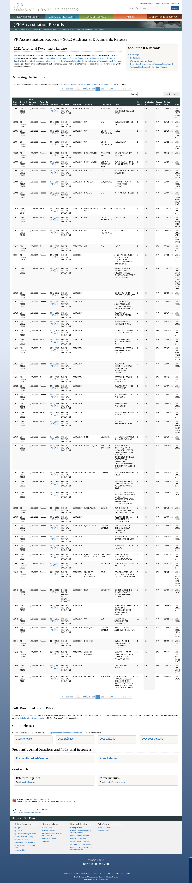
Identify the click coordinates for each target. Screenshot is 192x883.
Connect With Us (96, 860)
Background (135, 58)
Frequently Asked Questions (33, 758)
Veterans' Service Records (62, 17)
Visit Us (130, 17)
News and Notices (105, 828)
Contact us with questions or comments (27, 812)
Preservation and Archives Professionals (52, 834)
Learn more (170, 878)
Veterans (45, 841)
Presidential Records (22, 839)
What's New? (104, 824)
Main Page (134, 54)
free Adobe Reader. (40, 799)
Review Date (167, 103)
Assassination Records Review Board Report (148, 67)
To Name (88, 104)
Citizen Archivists (146, 3)
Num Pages (140, 103)
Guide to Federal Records (79, 835)
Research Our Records (27, 17)
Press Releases (108, 758)
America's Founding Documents (165, 17)
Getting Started (76, 828)
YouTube (99, 863)
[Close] (189, 860)
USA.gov (127, 873)
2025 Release (24, 738)
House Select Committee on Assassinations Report (151, 64)
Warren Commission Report (142, 61)
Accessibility (75, 873)
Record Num (23, 103)
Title (116, 104)
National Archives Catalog (23, 836)
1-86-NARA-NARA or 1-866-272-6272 (96, 879)
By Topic (17, 828)
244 (111, 89)
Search (175, 8)
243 (106, 89)
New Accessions (104, 831)
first (62, 89)
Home (16, 30)
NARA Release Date (32, 101)
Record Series (159, 103)
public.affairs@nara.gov (115, 782)
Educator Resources (96, 17)
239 (88, 89)
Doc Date (54, 104)
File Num (77, 104)
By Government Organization (25, 833)
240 (93, 89)
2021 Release (107, 738)
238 (84, 89)
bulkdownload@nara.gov (30, 718)
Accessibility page (71, 801)
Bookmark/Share (161, 3)
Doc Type (65, 104)
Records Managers (49, 838)
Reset (176, 94)
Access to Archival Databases (25, 842)
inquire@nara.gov (29, 782)
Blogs (103, 863)
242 (102, 89)
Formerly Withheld (44, 103)
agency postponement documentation (66, 732)
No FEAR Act (118, 873)
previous (69, 89)
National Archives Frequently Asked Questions (80, 832)
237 (79, 89)
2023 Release (65, 738)
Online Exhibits (19, 850)
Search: (134, 94)
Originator (149, 103)
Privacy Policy (86, 873)
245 (115, 89)
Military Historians (48, 831)
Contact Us (174, 3)
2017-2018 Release (152, 738)
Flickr (107, 863)
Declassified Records (78, 838)
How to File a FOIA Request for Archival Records (81, 848)
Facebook (84, 863)
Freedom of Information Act (103, 873)
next (124, 89)
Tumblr (96, 863)
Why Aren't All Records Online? (81, 844)
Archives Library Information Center (24, 846)
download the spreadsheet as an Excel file (98, 84)
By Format (18, 831)
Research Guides (78, 824)
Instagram (92, 863)
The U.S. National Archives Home (46, 7)
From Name (106, 104)
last (129, 89)
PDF (52, 111)
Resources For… (50, 824)
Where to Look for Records (80, 841)
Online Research (22, 824)
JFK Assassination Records (48, 30)
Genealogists (47, 828)
